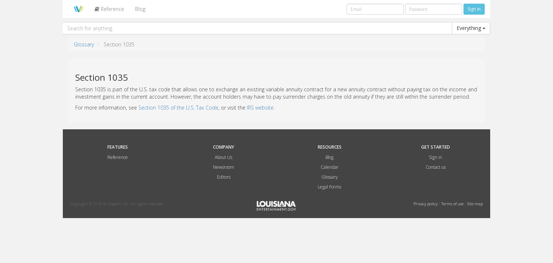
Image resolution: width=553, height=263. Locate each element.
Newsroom (223, 167)
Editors (223, 177)
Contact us (436, 167)
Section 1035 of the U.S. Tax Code (178, 107)
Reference (109, 8)
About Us (223, 157)
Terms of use (453, 203)
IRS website (260, 107)
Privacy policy (426, 203)
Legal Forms (329, 187)
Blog (140, 8)
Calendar (330, 167)
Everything (471, 27)
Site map (475, 203)
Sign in (435, 157)
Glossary (84, 44)
